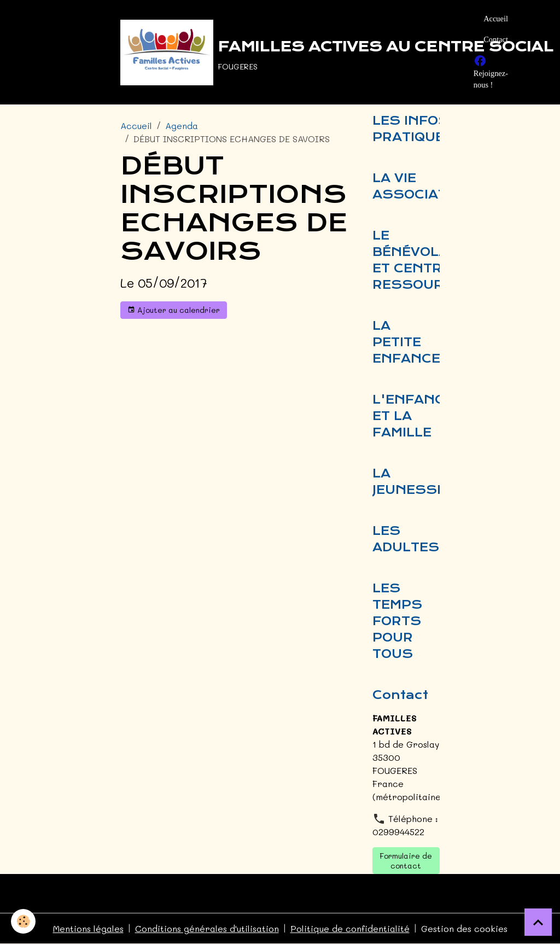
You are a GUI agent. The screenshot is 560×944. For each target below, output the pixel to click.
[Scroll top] (538, 922)
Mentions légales (88, 928)
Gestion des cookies (464, 928)
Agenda (181, 125)
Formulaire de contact (406, 860)
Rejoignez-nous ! (491, 71)
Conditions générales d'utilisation (207, 928)
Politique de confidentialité (350, 928)
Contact (495, 39)
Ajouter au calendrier (173, 310)
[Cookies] (23, 921)
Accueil (495, 18)
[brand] (290, 52)
